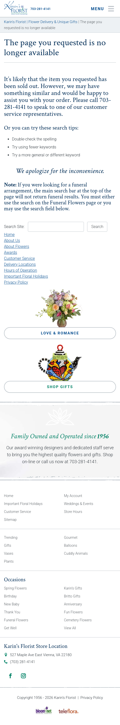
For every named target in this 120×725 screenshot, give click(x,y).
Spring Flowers (15, 588)
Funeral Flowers (67, 202)
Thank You (12, 612)
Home (9, 234)
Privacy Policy (16, 282)
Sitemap (10, 520)
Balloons (70, 545)
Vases (8, 553)
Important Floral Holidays (26, 276)
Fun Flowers (73, 612)
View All (70, 628)
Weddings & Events (78, 504)
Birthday (10, 596)
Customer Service (19, 258)
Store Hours (73, 512)
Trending (10, 538)
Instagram (23, 675)
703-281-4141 (40, 9)
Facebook (10, 675)
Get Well (10, 628)
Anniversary (73, 604)
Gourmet (70, 538)
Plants (9, 561)
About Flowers (16, 246)
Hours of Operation (20, 270)
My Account (73, 496)
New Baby (11, 604)
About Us (12, 240)
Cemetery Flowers (78, 620)
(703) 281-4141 (22, 662)
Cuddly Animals (76, 553)
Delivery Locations (20, 264)
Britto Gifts (72, 596)
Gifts (7, 545)
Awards (10, 252)
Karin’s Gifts (73, 588)
